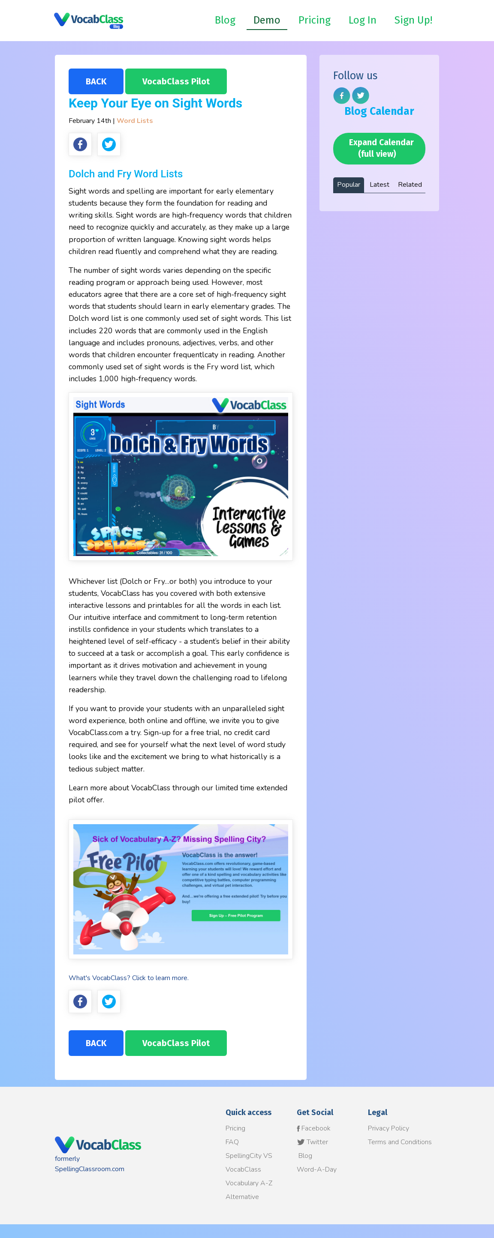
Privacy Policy (388, 1128)
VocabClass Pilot (176, 81)
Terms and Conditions (400, 1142)
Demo (266, 20)
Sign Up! (413, 20)
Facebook (314, 1128)
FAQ (232, 1142)
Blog (225, 20)
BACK (96, 81)
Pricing (314, 20)
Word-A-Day (317, 1169)
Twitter (312, 1142)
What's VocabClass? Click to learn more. (129, 978)
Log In (363, 20)
